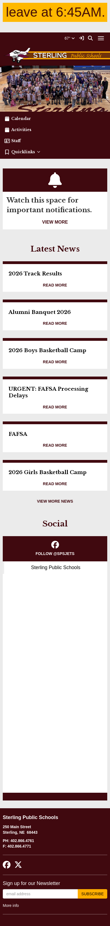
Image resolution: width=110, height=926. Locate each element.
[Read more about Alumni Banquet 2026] (55, 323)
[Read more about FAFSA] (55, 445)
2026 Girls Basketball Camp (48, 472)
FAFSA (18, 434)
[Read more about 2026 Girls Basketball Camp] (55, 484)
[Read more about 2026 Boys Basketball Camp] (55, 362)
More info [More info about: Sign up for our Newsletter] (11, 905)
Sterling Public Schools (56, 567)
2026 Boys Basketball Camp (47, 350)
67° (70, 38)
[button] (55, 151)
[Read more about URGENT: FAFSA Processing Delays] (55, 407)
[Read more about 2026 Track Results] (55, 285)
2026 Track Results (35, 273)
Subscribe (92, 894)
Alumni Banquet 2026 (40, 312)
